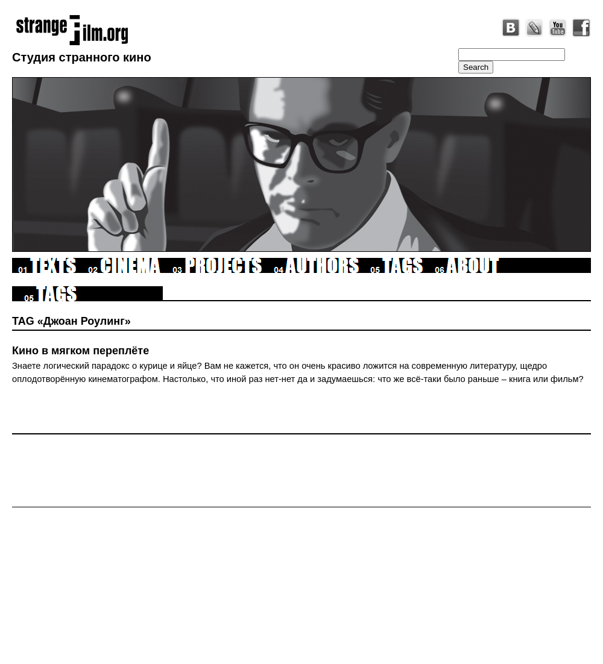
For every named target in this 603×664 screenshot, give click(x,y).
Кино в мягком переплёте (80, 351)
